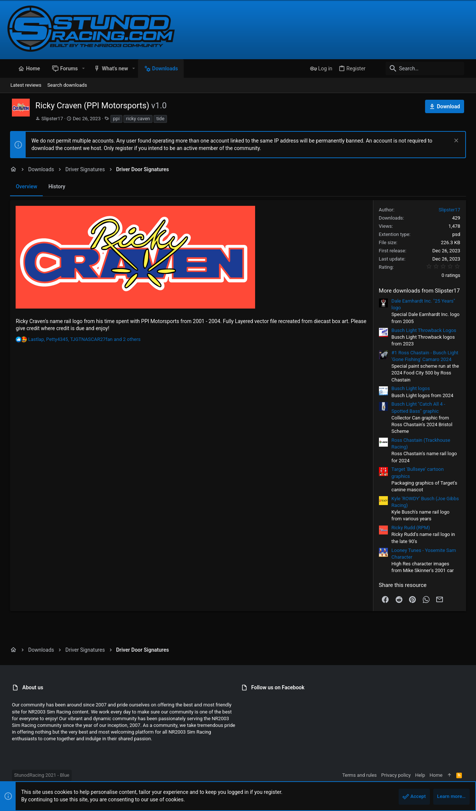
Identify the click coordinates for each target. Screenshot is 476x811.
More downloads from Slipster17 (422, 290)
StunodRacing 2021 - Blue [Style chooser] (37, 775)
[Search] (422, 68)
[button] (78, 68)
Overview (24, 186)
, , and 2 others (81, 339)
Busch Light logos (413, 388)
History (54, 186)
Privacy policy (400, 775)
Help (424, 775)
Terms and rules (364, 775)
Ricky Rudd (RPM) (413, 527)
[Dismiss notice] (458, 141)
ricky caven (133, 118)
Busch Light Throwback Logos (426, 330)
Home (440, 775)
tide (156, 118)
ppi (112, 118)
